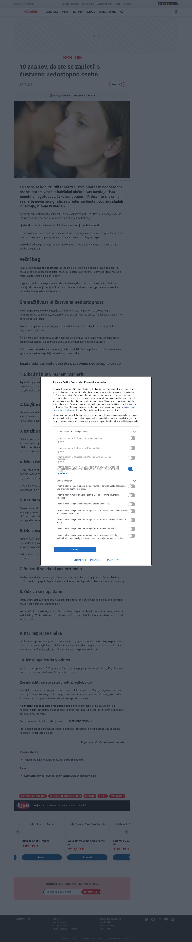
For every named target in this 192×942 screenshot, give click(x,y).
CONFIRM (75, 550)
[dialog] (96, 471)
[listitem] (96, 431)
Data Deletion (80, 560)
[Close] (146, 382)
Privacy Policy (112, 560)
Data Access (95, 560)
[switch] (131, 438)
